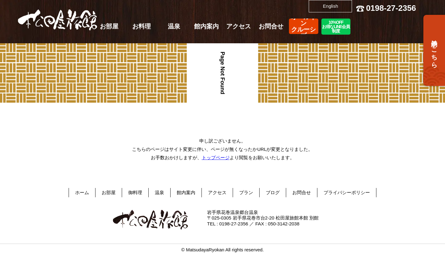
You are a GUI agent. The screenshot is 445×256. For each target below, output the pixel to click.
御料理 (135, 192)
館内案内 (206, 26)
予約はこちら (434, 50)
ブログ (273, 192)
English (330, 6)
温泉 (174, 26)
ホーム (82, 192)
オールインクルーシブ (303, 26)
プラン (246, 192)
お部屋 (109, 26)
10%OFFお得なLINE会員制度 (336, 26)
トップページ (216, 157)
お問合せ (271, 26)
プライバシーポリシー (347, 192)
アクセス (238, 26)
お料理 (141, 26)
